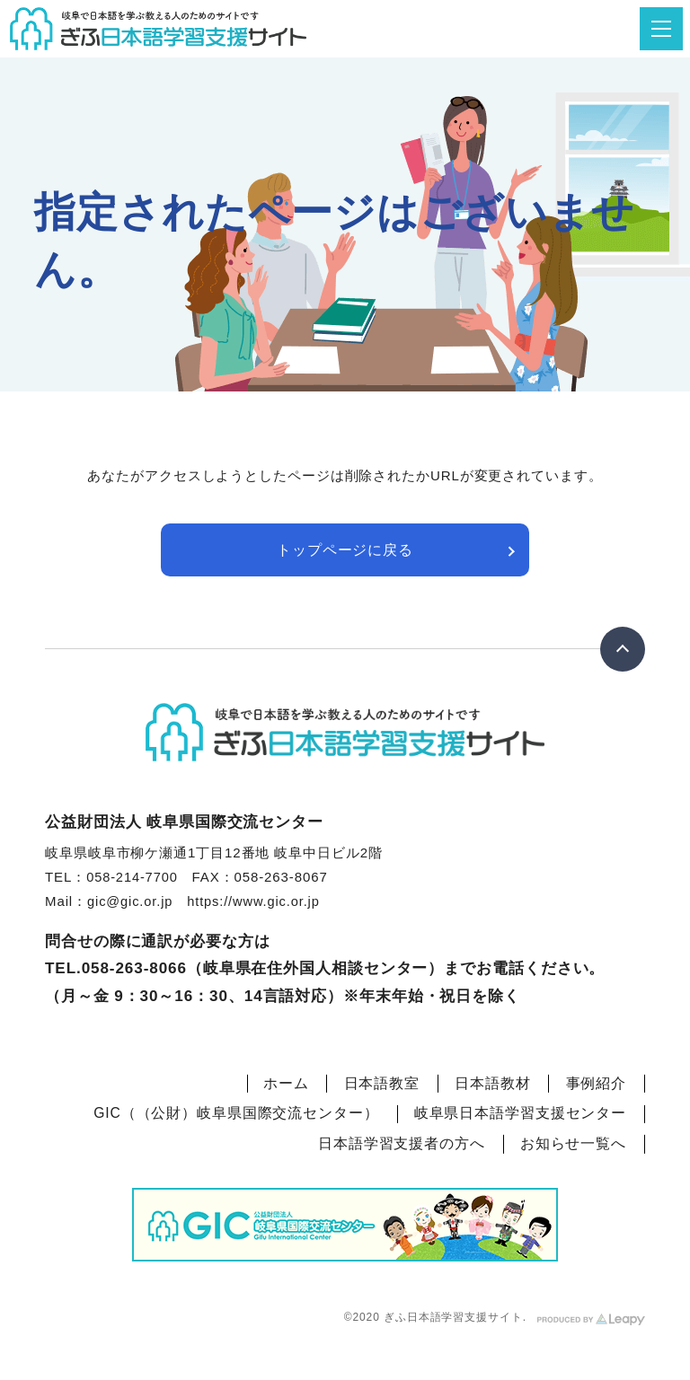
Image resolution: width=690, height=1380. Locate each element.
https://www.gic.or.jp (257, 902)
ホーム (283, 1082)
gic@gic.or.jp (131, 902)
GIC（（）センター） (236, 1108)
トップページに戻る (345, 550)
